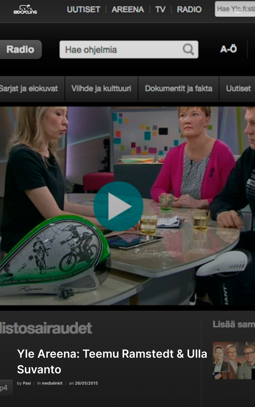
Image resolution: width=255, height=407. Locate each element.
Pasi (27, 383)
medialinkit (52, 383)
